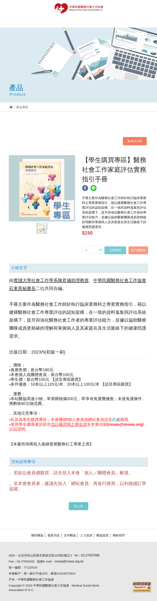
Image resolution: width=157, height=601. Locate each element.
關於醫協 (35, 535)
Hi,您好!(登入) (120, 3)
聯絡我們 (117, 535)
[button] (103, 20)
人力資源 (84, 535)
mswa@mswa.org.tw (66, 561)
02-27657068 (88, 555)
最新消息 (51, 535)
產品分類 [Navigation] (134, 141)
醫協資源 (100, 535)
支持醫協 (68, 535)
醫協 (78, 8)
